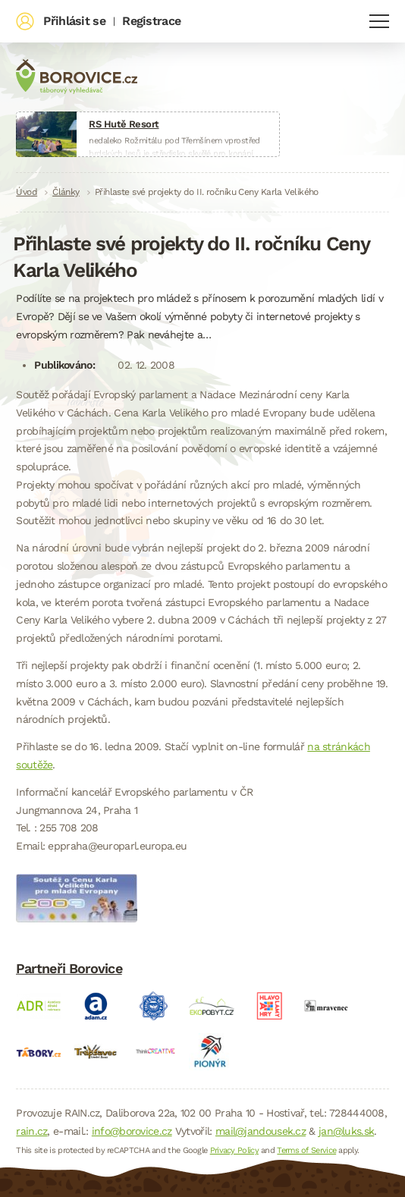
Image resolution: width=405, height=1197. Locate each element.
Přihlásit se (74, 21)
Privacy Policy (234, 1150)
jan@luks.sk (346, 1131)
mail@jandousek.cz (260, 1131)
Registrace (151, 21)
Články (66, 192)
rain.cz (31, 1131)
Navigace (379, 21)
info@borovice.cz (132, 1131)
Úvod (26, 192)
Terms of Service (306, 1150)
